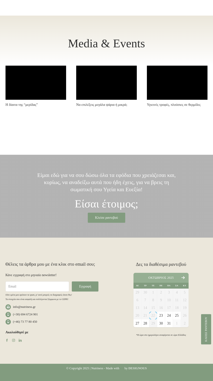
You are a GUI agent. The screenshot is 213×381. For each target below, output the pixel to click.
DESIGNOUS (137, 368)
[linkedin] (20, 340)
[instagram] (13, 340)
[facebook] (7, 340)
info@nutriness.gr (24, 307)
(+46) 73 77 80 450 (25, 321)
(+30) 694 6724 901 (25, 314)
